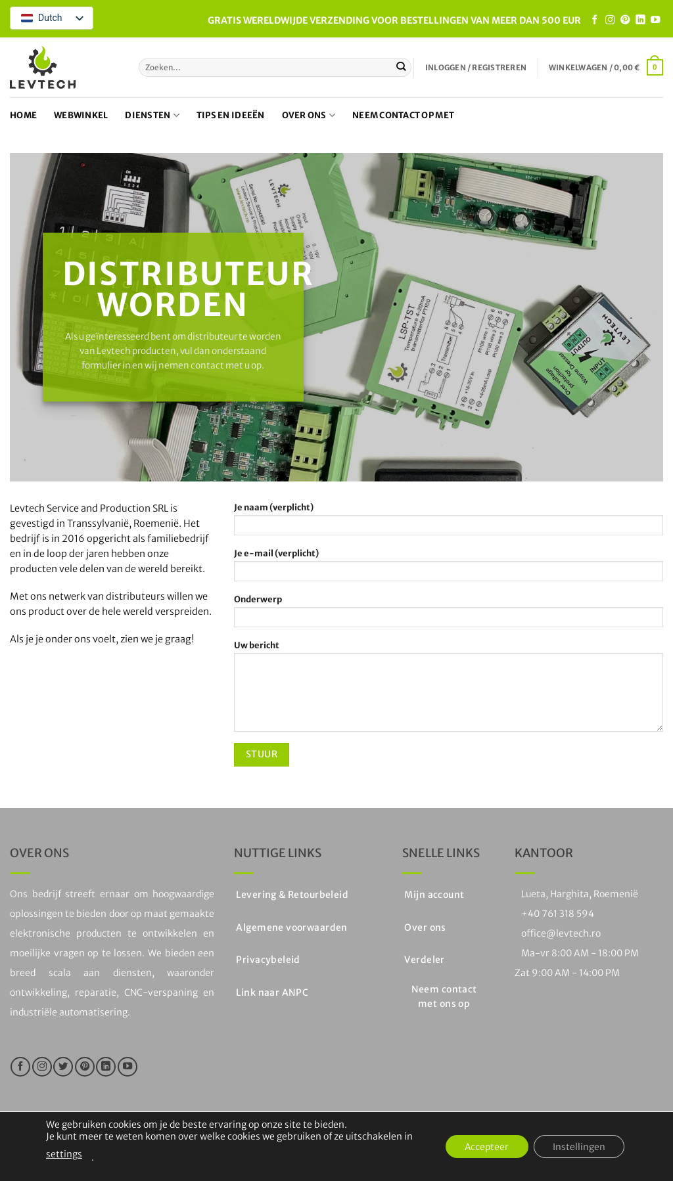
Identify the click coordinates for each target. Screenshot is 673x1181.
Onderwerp (448, 615)
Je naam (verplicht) (448, 523)
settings (64, 1154)
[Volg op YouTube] (655, 20)
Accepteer (484, 1147)
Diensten (152, 115)
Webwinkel (81, 115)
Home (23, 115)
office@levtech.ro (561, 933)
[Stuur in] (401, 67)
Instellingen (578, 1147)
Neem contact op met (403, 115)
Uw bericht (448, 690)
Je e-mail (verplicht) (448, 569)
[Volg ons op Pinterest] (625, 20)
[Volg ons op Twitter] (63, 1067)
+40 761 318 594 (557, 914)
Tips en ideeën (231, 115)
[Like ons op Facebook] (594, 20)
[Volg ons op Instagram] (610, 20)
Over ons (309, 115)
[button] (475, 67)
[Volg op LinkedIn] (640, 20)
